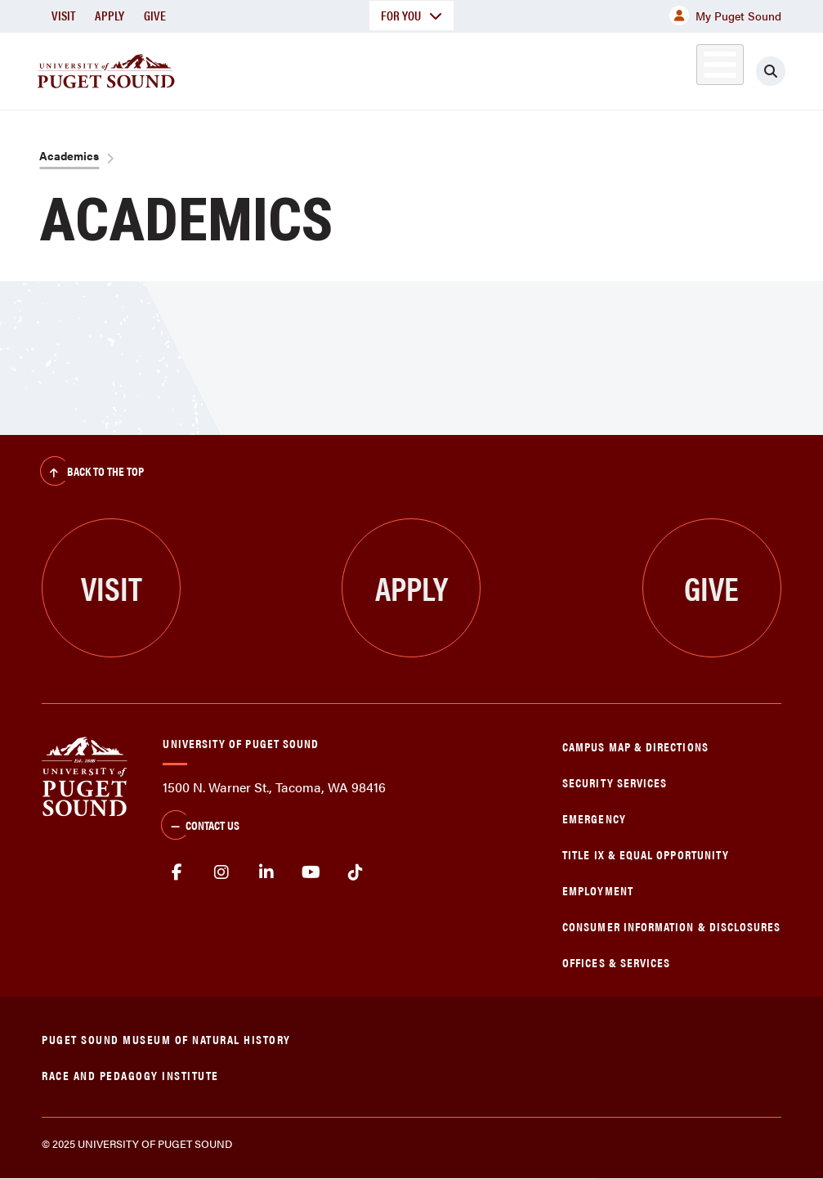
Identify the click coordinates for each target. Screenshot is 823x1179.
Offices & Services (616, 962)
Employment (597, 890)
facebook (177, 872)
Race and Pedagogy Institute (130, 1074)
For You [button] (411, 15)
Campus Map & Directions (635, 746)
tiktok (356, 872)
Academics (69, 155)
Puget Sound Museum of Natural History (166, 1038)
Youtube (311, 872)
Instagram (222, 872)
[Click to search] (770, 71)
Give (155, 15)
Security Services (614, 782)
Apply (109, 15)
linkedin (267, 872)
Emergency (594, 818)
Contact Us (200, 827)
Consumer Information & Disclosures (671, 926)
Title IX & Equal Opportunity (645, 854)
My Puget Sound (725, 15)
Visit (63, 15)
